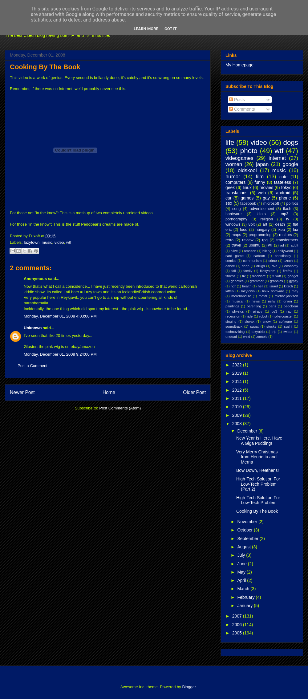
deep (245, 266)
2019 (237, 373)
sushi (288, 326)
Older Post (194, 392)
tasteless (282, 182)
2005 (237, 632)
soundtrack (233, 326)
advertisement (262, 209)
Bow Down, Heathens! (257, 470)
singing (230, 321)
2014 (237, 381)
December (247, 430)
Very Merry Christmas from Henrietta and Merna (257, 457)
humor (232, 177)
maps (236, 235)
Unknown (33, 328)
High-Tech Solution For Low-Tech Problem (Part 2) (258, 484)
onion (287, 301)
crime (272, 261)
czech (288, 261)
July (241, 555)
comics (230, 261)
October (245, 529)
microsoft (271, 203)
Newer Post (22, 392)
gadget (293, 276)
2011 (237, 398)
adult (294, 245)
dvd (274, 266)
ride (250, 316)
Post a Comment (32, 365)
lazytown (32, 242)
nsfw (271, 301)
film (260, 177)
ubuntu (255, 245)
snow (267, 321)
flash (287, 209)
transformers (287, 240)
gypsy (293, 281)
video (59, 242)
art (265, 224)
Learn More (146, 28)
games (247, 197)
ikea (281, 229)
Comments (242, 109)
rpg (265, 240)
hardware (233, 214)
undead (231, 336)
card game (234, 256)
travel (236, 245)
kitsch (288, 286)
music (47, 242)
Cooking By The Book (45, 67)
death (280, 224)
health (246, 286)
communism (252, 261)
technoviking (235, 332)
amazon (250, 251)
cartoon (259, 256)
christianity (283, 256)
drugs (260, 266)
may (295, 291)
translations (236, 192)
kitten (229, 291)
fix (243, 276)
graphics (276, 281)
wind (246, 336)
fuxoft (277, 276)
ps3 (274, 311)
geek (230, 187)
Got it (170, 28)
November (247, 521)
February (246, 597)
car (228, 197)
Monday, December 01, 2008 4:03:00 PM (60, 316)
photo (248, 151)
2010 (237, 406)
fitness (230, 276)
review (247, 240)
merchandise (241, 296)
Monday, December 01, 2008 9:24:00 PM (60, 354)
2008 (237, 423)
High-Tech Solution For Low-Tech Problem (258, 500)
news (256, 301)
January (245, 605)
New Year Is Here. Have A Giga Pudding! (259, 441)
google (290, 164)
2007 (237, 616)
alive (234, 251)
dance (230, 266)
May (241, 572)
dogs (290, 142)
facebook (248, 203)
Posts (237, 99)
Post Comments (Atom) (120, 408)
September (248, 538)
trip (274, 332)
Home (109, 392)
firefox (287, 271)
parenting (254, 306)
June (242, 563)
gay (266, 197)
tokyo (286, 187)
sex (228, 203)
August (244, 546)
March (243, 588)
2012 (237, 390)
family (247, 271)
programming (260, 235)
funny (259, 182)
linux (247, 187)
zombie (261, 336)
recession (232, 316)
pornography (236, 219)
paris (272, 306)
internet (277, 158)
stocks (271, 326)
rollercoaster (283, 316)
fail (233, 271)
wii (270, 245)
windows (232, 224)
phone (285, 197)
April (242, 580)
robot (263, 316)
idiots (261, 214)
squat (254, 326)
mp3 (284, 214)
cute (283, 176)
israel (274, 286)
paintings (232, 306)
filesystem (267, 271)
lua (295, 229)
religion (267, 219)
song (236, 209)
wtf (68, 242)
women (233, 164)
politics (292, 203)
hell (260, 286)
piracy (257, 311)
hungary (263, 229)
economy (291, 266)
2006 (237, 624)
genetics (237, 281)
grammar (257, 281)
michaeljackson (286, 296)
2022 (237, 364)
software (285, 321)
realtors (285, 235)
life (229, 142)
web (262, 192)
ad (282, 245)
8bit (251, 224)
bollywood (285, 251)
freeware (259, 276)
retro (229, 240)
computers (235, 182)
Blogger (189, 687)
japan (262, 164)
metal (263, 296)
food (244, 229)
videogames (239, 158)
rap (288, 311)
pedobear (291, 306)
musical (237, 301)
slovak (249, 321)
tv (287, 219)
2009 (237, 415)
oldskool (247, 170)
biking (266, 251)
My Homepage (239, 64)
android (283, 192)
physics (238, 311)
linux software (273, 291)
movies (266, 187)
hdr (233, 286)
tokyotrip (258, 332)
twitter (288, 332)
